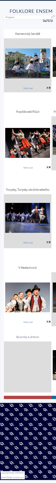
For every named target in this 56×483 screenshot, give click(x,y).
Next (25, 88)
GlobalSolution (18, 478)
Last (31, 88)
